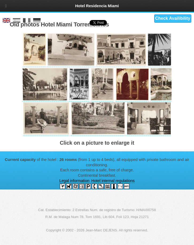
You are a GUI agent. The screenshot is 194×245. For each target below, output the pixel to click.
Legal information (74, 181)
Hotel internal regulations (113, 181)
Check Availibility (172, 18)
